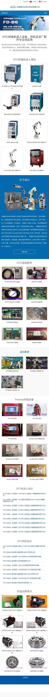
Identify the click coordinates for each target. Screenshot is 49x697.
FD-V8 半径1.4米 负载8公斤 (12, 170)
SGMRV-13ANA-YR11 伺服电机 (12, 610)
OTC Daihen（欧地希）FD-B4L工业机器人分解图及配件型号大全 (24, 531)
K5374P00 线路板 (36, 302)
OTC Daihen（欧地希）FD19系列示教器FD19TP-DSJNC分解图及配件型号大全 (24, 500)
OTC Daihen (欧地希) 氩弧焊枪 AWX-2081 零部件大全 (20, 574)
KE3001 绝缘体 (36, 342)
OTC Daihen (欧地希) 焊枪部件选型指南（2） (18, 582)
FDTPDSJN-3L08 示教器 (12, 282)
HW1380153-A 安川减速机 (12, 671)
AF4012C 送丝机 (37, 282)
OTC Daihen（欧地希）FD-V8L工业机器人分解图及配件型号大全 (24, 514)
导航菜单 (4, 13)
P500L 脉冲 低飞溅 (12, 142)
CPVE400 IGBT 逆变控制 (36, 114)
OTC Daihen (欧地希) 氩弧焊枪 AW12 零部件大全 (19, 552)
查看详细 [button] (24, 252)
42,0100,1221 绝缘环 (12, 459)
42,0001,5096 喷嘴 (12, 479)
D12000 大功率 (36, 86)
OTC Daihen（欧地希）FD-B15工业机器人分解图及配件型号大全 (24, 523)
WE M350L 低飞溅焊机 (37, 170)
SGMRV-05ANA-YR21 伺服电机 (37, 610)
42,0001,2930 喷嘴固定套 (37, 438)
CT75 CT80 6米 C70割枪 (12, 302)
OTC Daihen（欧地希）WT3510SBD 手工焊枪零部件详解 (22, 578)
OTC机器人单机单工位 (12, 390)
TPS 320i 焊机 (12, 418)
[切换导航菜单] (45, 12)
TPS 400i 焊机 (36, 418)
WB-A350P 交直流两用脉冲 (12, 114)
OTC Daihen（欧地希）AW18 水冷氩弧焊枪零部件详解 (21, 565)
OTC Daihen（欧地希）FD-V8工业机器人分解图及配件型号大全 (24, 518)
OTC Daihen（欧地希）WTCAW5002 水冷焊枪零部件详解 (22, 556)
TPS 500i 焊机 (12, 438)
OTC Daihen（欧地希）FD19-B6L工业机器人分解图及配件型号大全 (24, 494)
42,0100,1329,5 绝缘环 (37, 479)
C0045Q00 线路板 (12, 322)
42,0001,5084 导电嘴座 (37, 459)
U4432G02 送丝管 (36, 322)
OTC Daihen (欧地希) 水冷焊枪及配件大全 (17, 561)
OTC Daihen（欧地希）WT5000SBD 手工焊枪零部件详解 (22, 569)
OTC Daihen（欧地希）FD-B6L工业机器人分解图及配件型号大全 (24, 505)
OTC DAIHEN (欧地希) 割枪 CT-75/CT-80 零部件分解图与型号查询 (24, 547)
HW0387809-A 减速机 (37, 651)
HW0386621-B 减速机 (37, 671)
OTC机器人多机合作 (12, 371)
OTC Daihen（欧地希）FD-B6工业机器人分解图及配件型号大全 (24, 510)
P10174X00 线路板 (12, 342)
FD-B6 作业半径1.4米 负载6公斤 (37, 142)
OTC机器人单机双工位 (37, 371)
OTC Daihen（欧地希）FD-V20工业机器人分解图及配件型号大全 (24, 527)
